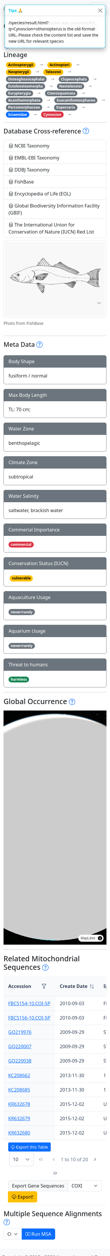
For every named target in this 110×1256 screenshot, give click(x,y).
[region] (55, 828)
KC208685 (19, 1090)
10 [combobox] (15, 1159)
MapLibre (88, 938)
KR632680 (19, 1133)
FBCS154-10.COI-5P (29, 1003)
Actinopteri (60, 64)
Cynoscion (52, 114)
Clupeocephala (74, 79)
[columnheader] (77, 986)
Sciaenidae (17, 114)
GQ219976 (19, 1032)
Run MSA (38, 1234)
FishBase (21, 182)
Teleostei (53, 71)
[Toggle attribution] (100, 938)
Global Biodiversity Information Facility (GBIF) (54, 209)
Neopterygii (18, 71)
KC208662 (19, 1075)
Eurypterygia (19, 93)
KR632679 (19, 1118)
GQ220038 (19, 1061)
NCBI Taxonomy (29, 146)
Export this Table (29, 1147)
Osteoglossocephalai (26, 79)
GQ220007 (19, 1046)
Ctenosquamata (61, 93)
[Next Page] (95, 1159)
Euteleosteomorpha (25, 86)
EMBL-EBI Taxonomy (34, 158)
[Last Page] (55, 1173)
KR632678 (19, 1104)
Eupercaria (65, 107)
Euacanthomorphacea (76, 100)
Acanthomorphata (24, 100)
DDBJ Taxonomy (29, 170)
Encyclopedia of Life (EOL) (40, 194)
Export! (22, 1197)
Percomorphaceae (24, 107)
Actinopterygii (20, 64)
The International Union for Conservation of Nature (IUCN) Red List (51, 228)
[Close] (100, 10)
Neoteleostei (70, 86)
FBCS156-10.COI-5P (29, 1018)
